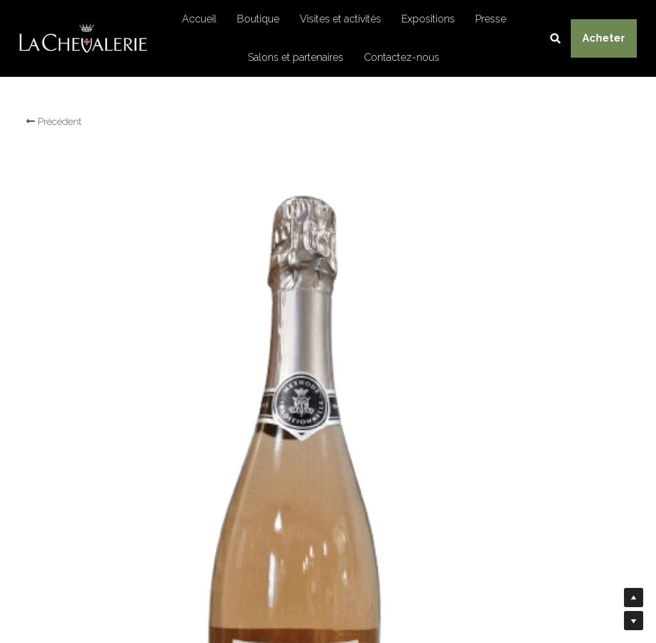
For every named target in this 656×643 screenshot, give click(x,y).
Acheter (603, 38)
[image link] (83, 37)
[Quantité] (510, 416)
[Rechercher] (555, 38)
